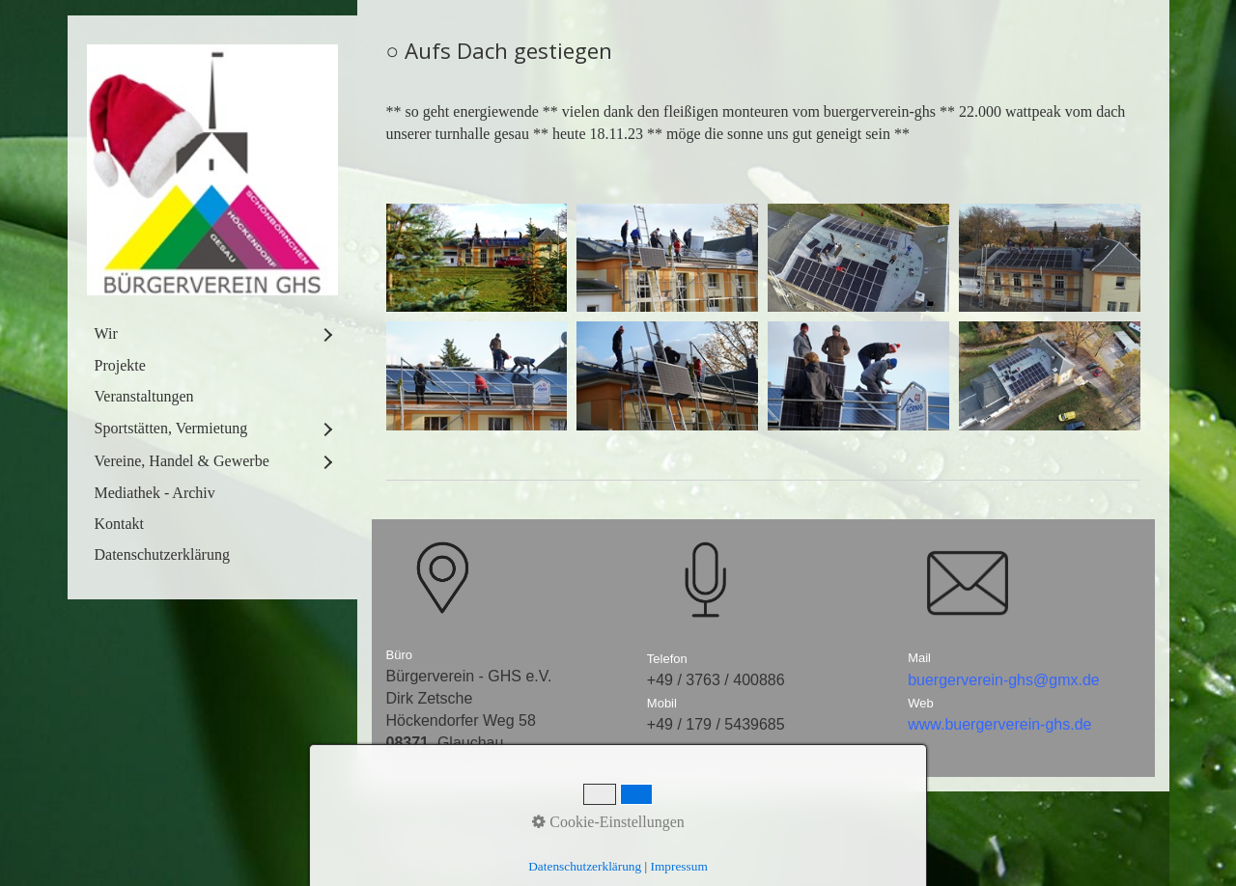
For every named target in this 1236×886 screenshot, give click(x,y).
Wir (106, 333)
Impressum (569, 831)
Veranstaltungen (144, 396)
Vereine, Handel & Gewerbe (182, 461)
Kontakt (120, 523)
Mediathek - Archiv (155, 493)
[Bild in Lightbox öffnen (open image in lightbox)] (477, 258)
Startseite (419, 831)
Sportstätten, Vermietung (171, 428)
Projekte (120, 365)
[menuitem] (212, 334)
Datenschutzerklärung (162, 554)
